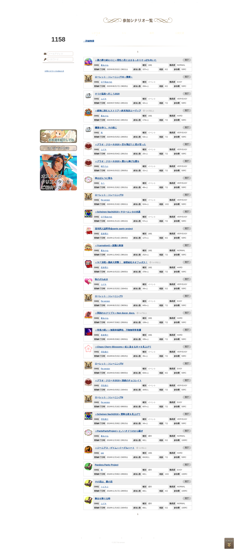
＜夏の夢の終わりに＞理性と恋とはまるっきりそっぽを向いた (125, 60)
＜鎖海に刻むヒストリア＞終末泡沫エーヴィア (118, 110)
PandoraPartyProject (58, 17)
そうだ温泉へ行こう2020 (107, 94)
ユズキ (103, 99)
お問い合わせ (58, 119)
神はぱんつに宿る (103, 178)
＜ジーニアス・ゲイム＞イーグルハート (114, 448)
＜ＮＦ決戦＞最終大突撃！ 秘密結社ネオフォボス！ (121, 262)
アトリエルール (58, 105)
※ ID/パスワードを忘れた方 (54, 71)
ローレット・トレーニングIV (109, 363)
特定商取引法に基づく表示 (111, 538)
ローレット (96, 4)
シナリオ (96, 33)
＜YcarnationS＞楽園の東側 (109, 245)
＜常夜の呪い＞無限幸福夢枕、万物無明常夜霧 (118, 330)
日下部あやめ (106, 82)
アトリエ (118, 4)
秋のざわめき (101, 279)
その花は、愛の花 (103, 481)
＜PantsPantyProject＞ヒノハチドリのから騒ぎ (119, 431)
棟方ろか (104, 166)
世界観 (58, 86)
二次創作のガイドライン (131, 538)
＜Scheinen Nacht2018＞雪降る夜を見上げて (117, 414)
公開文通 (179, 33)
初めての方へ (58, 114)
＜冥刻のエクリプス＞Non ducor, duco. (115, 313)
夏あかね (104, 65)
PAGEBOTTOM (229, 543)
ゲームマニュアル (58, 97)
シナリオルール (58, 102)
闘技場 (185, 4)
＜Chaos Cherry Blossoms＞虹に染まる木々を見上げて (123, 347)
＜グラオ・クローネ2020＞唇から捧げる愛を (117, 161)
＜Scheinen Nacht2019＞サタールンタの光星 (117, 212)
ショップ (163, 4)
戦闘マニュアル (58, 109)
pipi (102, 453)
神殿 (74, 4)
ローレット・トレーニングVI (109, 195)
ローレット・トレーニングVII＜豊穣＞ (114, 77)
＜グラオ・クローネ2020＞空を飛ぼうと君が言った (120, 144)
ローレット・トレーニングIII (109, 397)
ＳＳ (124, 33)
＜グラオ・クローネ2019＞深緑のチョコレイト (118, 380)
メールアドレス (44, 54)
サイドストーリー (58, 91)
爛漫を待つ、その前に (106, 127)
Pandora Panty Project (106, 465)
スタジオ (141, 4)
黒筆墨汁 (104, 234)
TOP (51, 4)
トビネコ (104, 487)
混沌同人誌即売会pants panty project (114, 228)
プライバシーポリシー (91, 538)
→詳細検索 (88, 41)
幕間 (152, 33)
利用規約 (77, 538)
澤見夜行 (104, 352)
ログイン (50, 66)
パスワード (44, 59)
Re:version (105, 200)
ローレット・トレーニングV (109, 296)
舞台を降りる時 (102, 498)
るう (103, 183)
